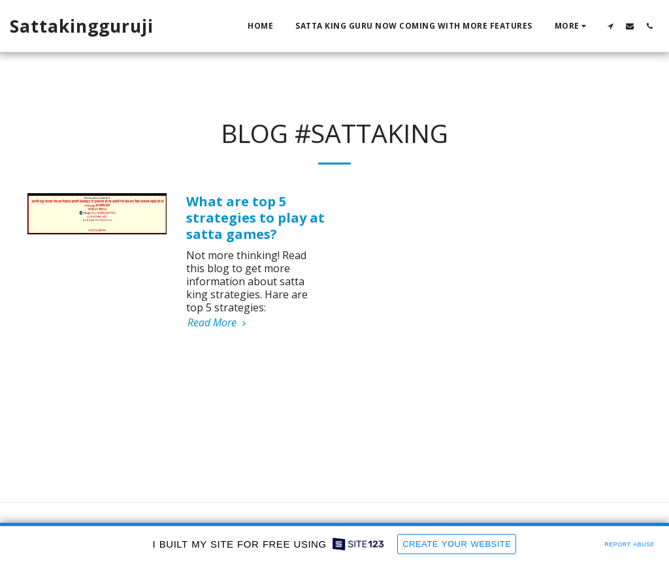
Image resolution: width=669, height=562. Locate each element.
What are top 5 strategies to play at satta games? (255, 218)
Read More (219, 322)
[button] (610, 26)
